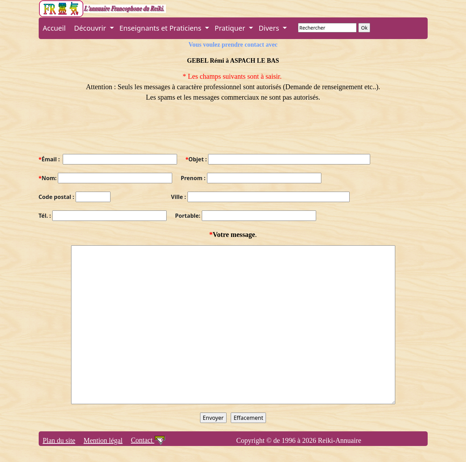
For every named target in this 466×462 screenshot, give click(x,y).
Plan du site (59, 440)
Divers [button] (270, 28)
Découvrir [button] (91, 28)
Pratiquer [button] (231, 28)
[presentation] (92, 132)
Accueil (54, 28)
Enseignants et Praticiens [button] (161, 28)
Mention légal (103, 440)
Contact (148, 440)
